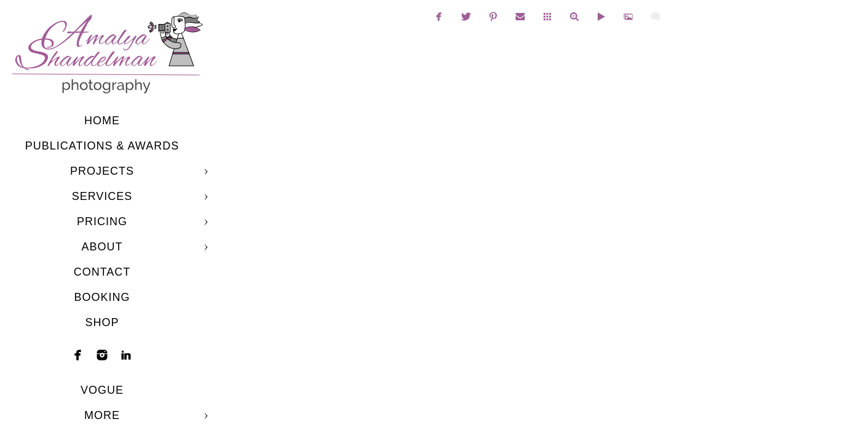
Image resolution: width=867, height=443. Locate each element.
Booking (102, 297)
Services (102, 196)
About (101, 247)
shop (102, 322)
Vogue (102, 390)
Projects (102, 171)
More (102, 415)
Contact (102, 272)
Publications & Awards (102, 146)
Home (102, 120)
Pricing (102, 221)
